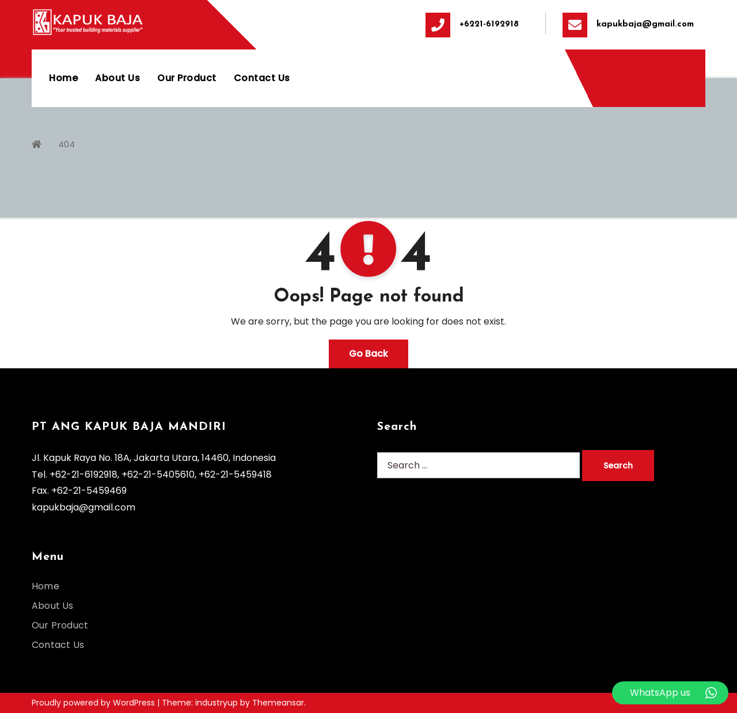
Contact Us (262, 78)
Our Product (186, 78)
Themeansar (278, 702)
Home (63, 78)
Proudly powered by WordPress (94, 702)
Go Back (368, 353)
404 (66, 144)
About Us (117, 78)
